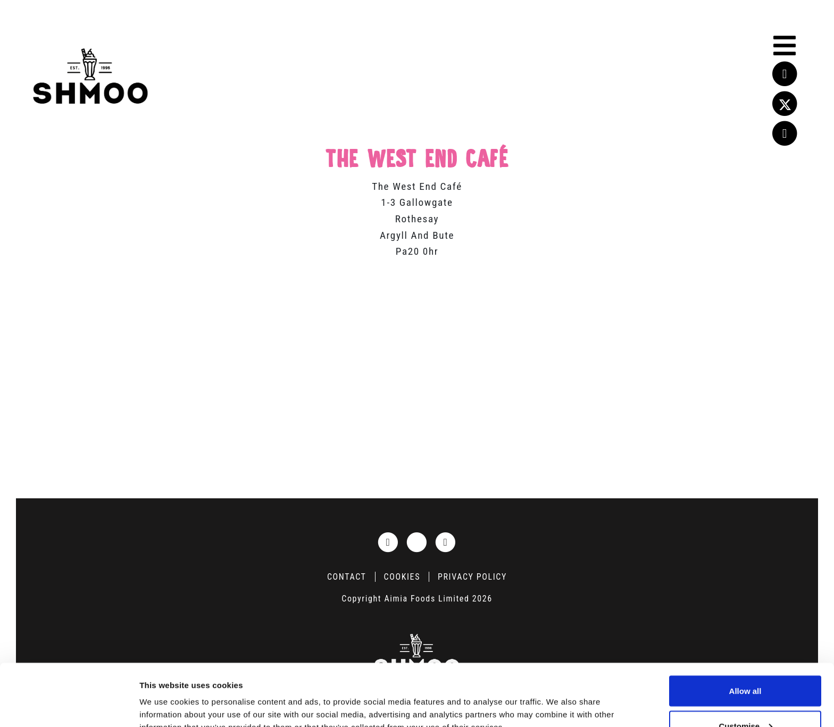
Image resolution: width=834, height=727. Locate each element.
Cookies (402, 577)
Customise (745, 663)
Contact (346, 577)
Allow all (745, 628)
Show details (164, 694)
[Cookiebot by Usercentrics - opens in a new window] (68, 706)
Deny (745, 698)
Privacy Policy (472, 577)
